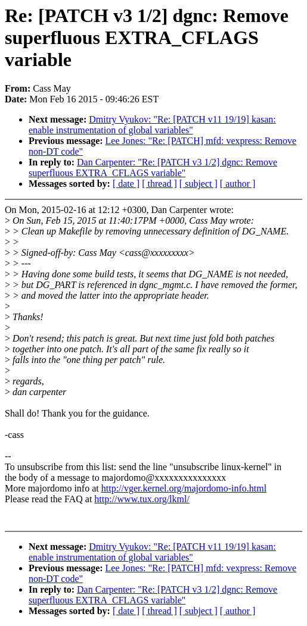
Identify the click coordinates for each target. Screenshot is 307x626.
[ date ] (126, 184)
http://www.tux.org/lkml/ (142, 499)
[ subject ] (198, 184)
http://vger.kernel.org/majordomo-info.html (183, 488)
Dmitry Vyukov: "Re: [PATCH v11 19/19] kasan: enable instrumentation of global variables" (152, 124)
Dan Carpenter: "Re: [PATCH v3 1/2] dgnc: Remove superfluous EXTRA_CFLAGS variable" (153, 167)
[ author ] (238, 184)
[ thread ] (159, 184)
